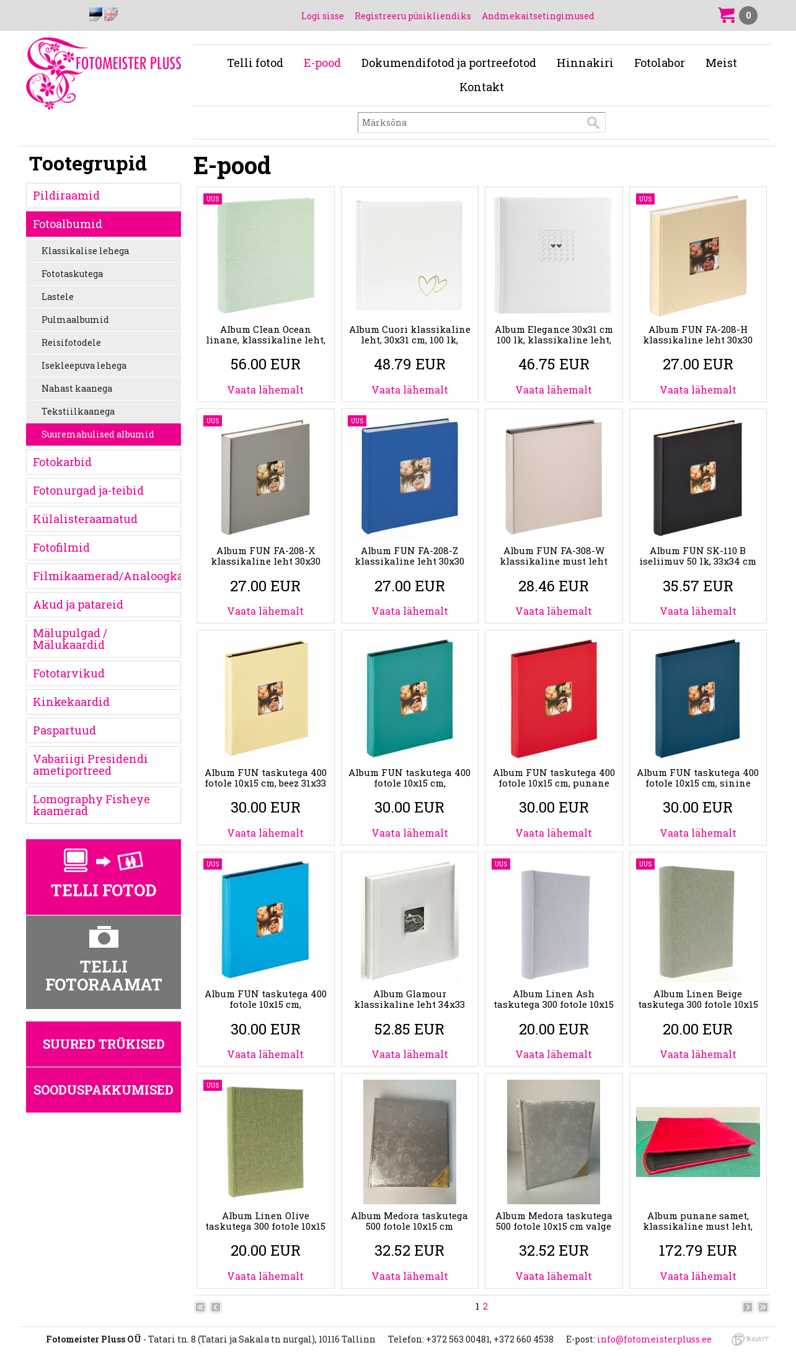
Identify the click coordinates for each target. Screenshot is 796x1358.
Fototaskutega (72, 274)
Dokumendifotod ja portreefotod (448, 62)
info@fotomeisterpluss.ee (654, 1339)
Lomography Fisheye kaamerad (91, 804)
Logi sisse (322, 16)
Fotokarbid (62, 461)
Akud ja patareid (78, 604)
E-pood (322, 62)
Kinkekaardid (71, 701)
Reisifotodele (71, 342)
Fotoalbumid (67, 223)
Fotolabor (659, 62)
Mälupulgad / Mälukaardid (70, 638)
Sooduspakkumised (103, 1090)
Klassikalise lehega (85, 251)
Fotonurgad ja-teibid (88, 490)
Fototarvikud (69, 673)
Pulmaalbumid (75, 319)
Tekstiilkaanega (78, 411)
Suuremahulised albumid (98, 434)
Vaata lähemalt (265, 389)
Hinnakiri (585, 62)
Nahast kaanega (77, 388)
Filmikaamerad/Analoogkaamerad (107, 575)
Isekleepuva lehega (84, 365)
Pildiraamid (66, 195)
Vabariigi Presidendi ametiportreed (90, 764)
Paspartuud (64, 730)
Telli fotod (255, 62)
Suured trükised (104, 1044)
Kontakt (481, 86)
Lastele (58, 296)
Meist (721, 62)
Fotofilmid (61, 547)
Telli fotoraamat (103, 975)
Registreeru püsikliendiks (413, 16)
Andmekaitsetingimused (538, 16)
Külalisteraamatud (85, 518)
